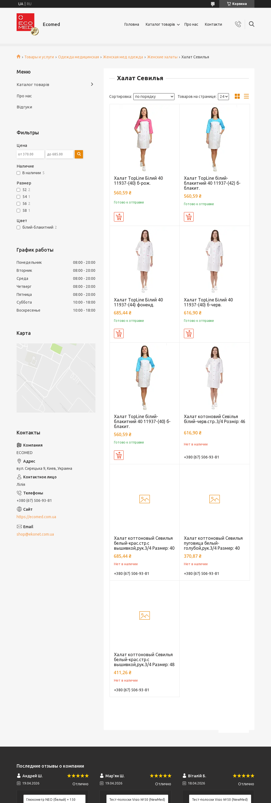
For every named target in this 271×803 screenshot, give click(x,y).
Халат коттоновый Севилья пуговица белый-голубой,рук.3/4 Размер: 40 (213, 543)
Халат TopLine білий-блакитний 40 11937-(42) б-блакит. (212, 183)
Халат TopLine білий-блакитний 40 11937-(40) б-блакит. (142, 421)
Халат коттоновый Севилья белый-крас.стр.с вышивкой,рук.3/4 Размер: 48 (144, 659)
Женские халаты (162, 57)
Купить (119, 216)
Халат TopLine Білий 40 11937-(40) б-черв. (208, 302)
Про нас (191, 24)
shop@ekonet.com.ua (35, 534)
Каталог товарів (160, 24)
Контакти (213, 24)
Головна (131, 24)
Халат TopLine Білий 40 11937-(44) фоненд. (138, 302)
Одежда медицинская (78, 57)
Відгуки (24, 107)
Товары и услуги (39, 57)
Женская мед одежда (123, 57)
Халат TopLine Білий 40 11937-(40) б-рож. (138, 181)
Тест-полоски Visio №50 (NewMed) (137, 799)
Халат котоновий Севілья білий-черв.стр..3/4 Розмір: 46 (214, 419)
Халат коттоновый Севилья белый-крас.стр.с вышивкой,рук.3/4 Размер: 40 (144, 543)
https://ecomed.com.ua (36, 517)
